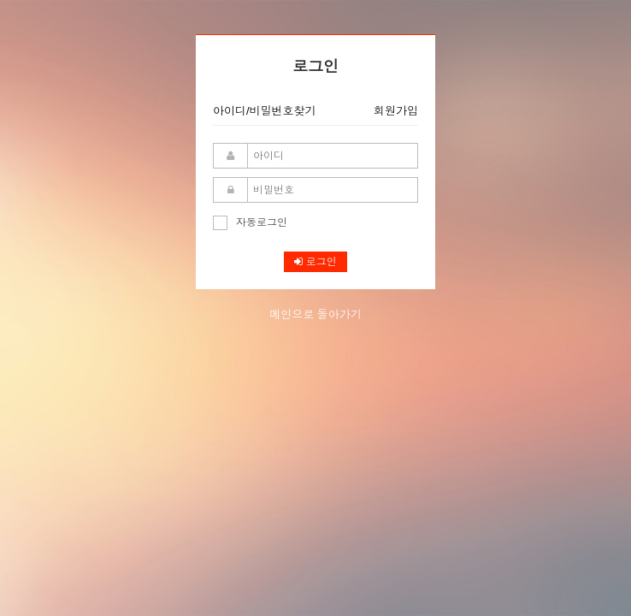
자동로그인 (250, 222)
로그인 (315, 262)
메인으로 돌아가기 (315, 314)
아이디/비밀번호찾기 (264, 110)
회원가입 (396, 110)
